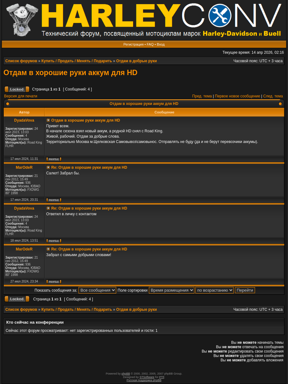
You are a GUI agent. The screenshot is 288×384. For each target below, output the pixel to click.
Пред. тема (202, 96)
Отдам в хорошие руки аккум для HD (70, 73)
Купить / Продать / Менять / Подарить (76, 61)
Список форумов (21, 61)
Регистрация (133, 44)
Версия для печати (20, 96)
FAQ (150, 44)
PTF (161, 377)
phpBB (126, 373)
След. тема (273, 96)
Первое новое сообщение (237, 96)
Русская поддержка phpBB (144, 380)
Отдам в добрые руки (136, 61)
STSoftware (146, 377)
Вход (161, 44)
